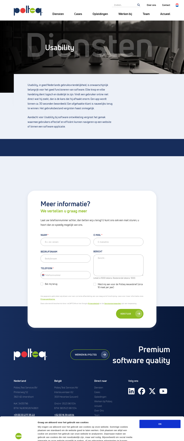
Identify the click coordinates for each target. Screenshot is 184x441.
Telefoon (47, 268)
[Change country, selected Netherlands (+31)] (43, 275)
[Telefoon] (65, 275)
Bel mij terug (51, 284)
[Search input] (125, 5)
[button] (177, 5)
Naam (44, 235)
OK (160, 400)
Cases (78, 14)
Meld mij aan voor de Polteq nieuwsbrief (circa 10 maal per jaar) (120, 286)
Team (146, 14)
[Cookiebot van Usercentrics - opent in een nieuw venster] (18, 435)
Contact (166, 5)
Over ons (151, 5)
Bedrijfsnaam (49, 251)
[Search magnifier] (139, 5)
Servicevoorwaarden (112, 303)
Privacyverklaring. (48, 299)
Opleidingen (100, 14)
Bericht (97, 251)
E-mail (98, 235)
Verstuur (131, 313)
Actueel (165, 14)
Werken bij (125, 14)
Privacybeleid (93, 303)
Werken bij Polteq (91, 354)
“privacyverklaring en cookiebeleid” (106, 420)
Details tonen (155, 435)
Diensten (58, 14)
